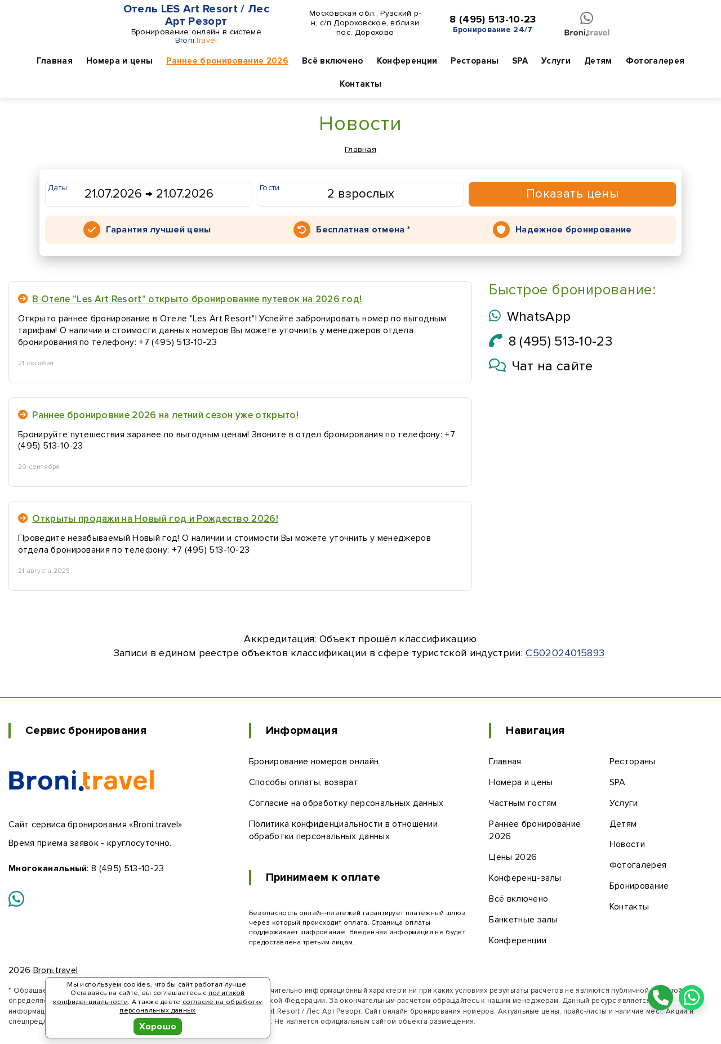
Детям (598, 61)
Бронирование (639, 885)
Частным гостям (523, 803)
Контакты (361, 84)
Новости (627, 844)
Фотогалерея (655, 61)
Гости (270, 187)
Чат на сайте (541, 366)
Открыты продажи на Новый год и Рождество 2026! (148, 519)
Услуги (556, 61)
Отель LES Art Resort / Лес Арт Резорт (196, 15)
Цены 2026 (513, 857)
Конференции (407, 61)
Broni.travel (55, 970)
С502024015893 (565, 653)
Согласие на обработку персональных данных (346, 803)
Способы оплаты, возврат (303, 782)
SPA (520, 61)
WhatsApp (530, 316)
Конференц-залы (525, 878)
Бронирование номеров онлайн (314, 761)
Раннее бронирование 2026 (227, 61)
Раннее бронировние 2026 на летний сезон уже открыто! (158, 415)
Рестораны (475, 61)
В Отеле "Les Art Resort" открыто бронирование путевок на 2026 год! (190, 299)
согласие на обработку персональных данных (190, 1006)
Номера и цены (119, 61)
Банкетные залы (523, 919)
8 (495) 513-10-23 (492, 19)
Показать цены (572, 193)
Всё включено (332, 61)
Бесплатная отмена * (363, 229)
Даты (57, 187)
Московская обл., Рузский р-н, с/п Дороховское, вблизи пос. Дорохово (365, 23)
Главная (55, 61)
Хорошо (158, 1026)
